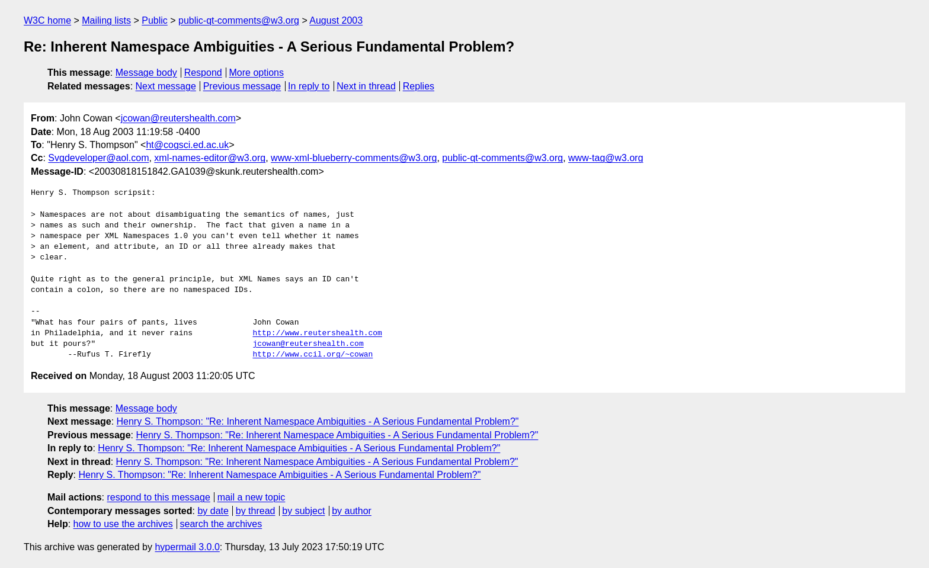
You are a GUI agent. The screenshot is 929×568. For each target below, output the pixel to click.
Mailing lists (106, 20)
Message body (146, 73)
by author (351, 511)
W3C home (47, 20)
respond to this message (158, 497)
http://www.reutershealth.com (317, 333)
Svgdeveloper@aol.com (98, 158)
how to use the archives (123, 524)
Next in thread (366, 86)
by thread (256, 511)
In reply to (308, 86)
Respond (203, 73)
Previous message (242, 86)
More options (256, 73)
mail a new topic (251, 497)
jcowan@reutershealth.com (178, 118)
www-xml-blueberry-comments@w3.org (354, 158)
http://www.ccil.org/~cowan (312, 354)
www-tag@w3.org (605, 158)
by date (212, 511)
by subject (303, 511)
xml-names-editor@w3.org (209, 158)
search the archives (221, 524)
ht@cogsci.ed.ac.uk (187, 145)
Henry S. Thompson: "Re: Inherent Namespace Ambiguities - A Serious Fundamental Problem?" (318, 421)
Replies (418, 86)
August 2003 (336, 20)
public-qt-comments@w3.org (238, 20)
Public (155, 20)
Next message (166, 86)
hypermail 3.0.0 (187, 547)
